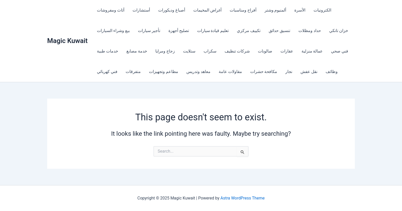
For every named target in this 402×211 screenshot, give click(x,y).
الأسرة (299, 10)
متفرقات (133, 71)
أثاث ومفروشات (110, 10)
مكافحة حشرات (263, 71)
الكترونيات (322, 10)
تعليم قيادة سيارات (213, 30)
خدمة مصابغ (136, 51)
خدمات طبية (107, 51)
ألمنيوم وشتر (275, 10)
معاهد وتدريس (198, 71)
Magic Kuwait (67, 41)
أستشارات (141, 10)
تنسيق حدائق (279, 30)
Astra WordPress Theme (242, 198)
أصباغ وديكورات (171, 10)
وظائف (332, 71)
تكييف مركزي (248, 30)
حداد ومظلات (309, 30)
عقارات (286, 51)
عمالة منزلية (312, 51)
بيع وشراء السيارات (113, 30)
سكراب (210, 51)
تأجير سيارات (149, 30)
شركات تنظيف (237, 51)
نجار (288, 71)
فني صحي (339, 51)
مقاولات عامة (230, 71)
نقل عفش (308, 71)
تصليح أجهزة (178, 30)
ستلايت (189, 51)
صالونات (265, 51)
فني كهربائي (107, 71)
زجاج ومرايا (165, 51)
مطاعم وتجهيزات (163, 71)
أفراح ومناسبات (243, 10)
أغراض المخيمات (207, 10)
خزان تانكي (338, 30)
